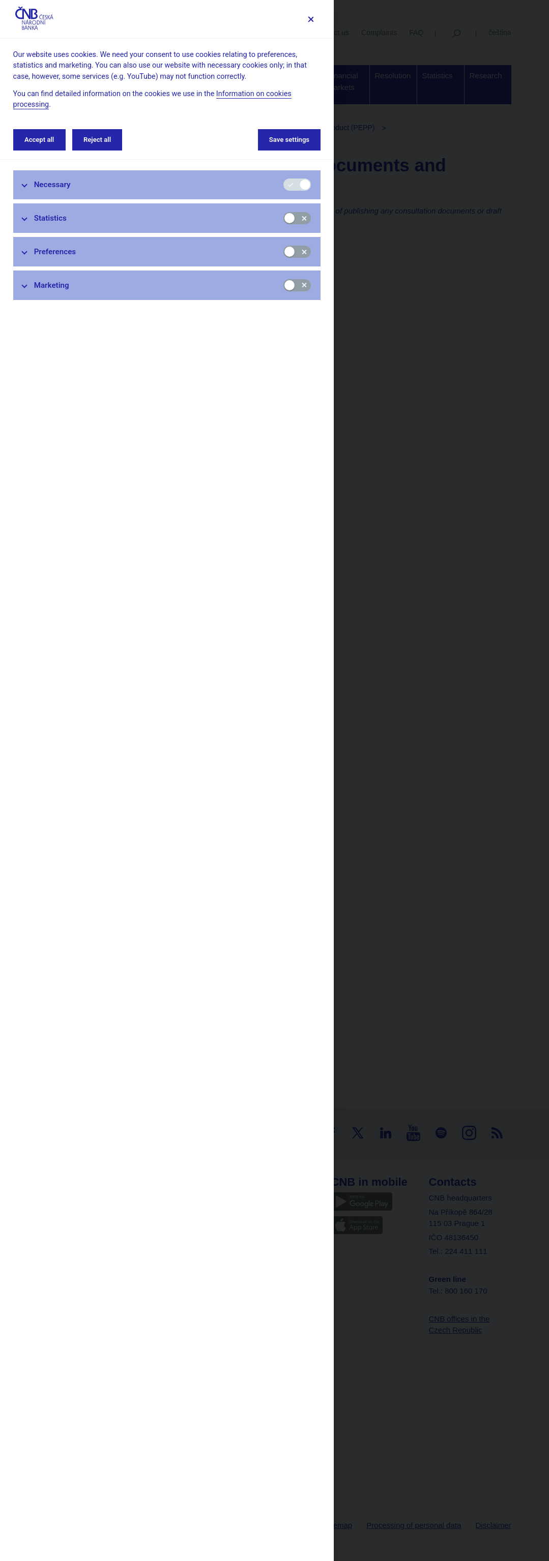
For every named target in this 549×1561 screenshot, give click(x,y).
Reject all (97, 139)
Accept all (39, 139)
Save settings (289, 139)
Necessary (52, 184)
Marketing (51, 285)
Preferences (55, 251)
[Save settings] (311, 19)
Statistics (50, 218)
